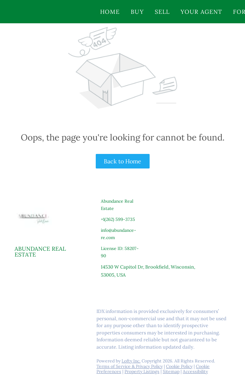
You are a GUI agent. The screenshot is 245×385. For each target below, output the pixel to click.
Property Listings (142, 371)
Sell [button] (162, 11)
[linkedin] (34, 313)
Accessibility (195, 371)
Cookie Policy (179, 366)
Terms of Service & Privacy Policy (129, 366)
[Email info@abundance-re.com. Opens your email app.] (119, 234)
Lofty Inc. (131, 361)
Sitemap (171, 371)
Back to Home (122, 161)
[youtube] (63, 313)
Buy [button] (137, 11)
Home (110, 11)
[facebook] (20, 313)
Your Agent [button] (201, 11)
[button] (48, 11)
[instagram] (49, 313)
